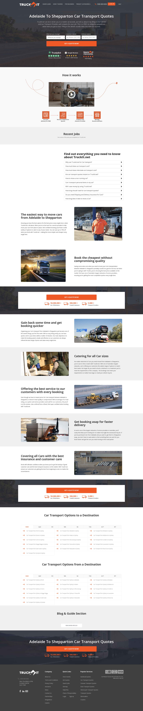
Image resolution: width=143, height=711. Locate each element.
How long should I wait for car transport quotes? (82, 191)
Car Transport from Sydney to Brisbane (102, 580)
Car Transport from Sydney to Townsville (70, 593)
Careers (47, 703)
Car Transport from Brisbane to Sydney (102, 531)
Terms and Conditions (51, 680)
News (46, 690)
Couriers (83, 700)
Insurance (48, 686)
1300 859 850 (101, 4)
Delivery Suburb (86, 34)
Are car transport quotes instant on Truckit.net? (81, 174)
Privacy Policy (49, 683)
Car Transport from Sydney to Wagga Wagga (37, 593)
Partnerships (48, 696)
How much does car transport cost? (77, 166)
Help (119, 4)
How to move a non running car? (76, 178)
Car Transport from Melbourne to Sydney (103, 535)
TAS (90, 527)
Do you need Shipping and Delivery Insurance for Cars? (84, 195)
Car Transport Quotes (87, 680)
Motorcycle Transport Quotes (89, 690)
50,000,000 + (56, 303)
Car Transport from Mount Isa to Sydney (103, 548)
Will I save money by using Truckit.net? (78, 186)
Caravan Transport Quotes (88, 683)
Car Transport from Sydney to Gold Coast (36, 598)
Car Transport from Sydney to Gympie (35, 602)
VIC (52, 527)
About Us (47, 677)
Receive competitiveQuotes (63, 120)
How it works (66, 677)
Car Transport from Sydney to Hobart (69, 584)
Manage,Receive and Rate (97, 120)
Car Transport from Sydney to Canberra (103, 589)
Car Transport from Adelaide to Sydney (69, 531)
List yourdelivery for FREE (46, 120)
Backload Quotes (86, 677)
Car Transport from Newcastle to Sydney (70, 548)
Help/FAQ (65, 690)
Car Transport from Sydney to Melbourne (103, 584)
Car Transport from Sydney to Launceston (103, 593)
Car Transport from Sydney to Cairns (35, 589)
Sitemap (65, 686)
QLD (39, 527)
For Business (69, 4)
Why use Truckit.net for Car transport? (78, 162)
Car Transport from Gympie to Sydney (35, 553)
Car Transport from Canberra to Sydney (103, 540)
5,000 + (91, 303)
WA (65, 527)
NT (115, 527)
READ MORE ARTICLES (71, 625)
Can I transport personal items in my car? (79, 182)
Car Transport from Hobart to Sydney (69, 535)
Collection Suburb (71, 34)
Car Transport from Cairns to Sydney (35, 540)
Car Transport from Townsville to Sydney (70, 544)
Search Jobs (47, 4)
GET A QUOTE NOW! (71, 44)
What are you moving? (53, 34)
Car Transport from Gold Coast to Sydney (36, 548)
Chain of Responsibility (69, 693)
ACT (102, 527)
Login (64, 696)
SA (77, 527)
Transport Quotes (86, 693)
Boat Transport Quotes (87, 686)
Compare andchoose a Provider (80, 120)
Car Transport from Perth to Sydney (35, 531)
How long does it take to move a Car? (78, 199)
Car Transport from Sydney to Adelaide (69, 580)
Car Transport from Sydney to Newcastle (70, 598)
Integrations (48, 700)
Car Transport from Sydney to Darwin (35, 584)
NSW (27, 527)
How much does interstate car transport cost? (81, 170)
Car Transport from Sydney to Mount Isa (103, 598)
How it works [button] (58, 4)
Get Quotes (66, 680)
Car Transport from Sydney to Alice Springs (70, 589)
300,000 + (74, 303)
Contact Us (48, 693)
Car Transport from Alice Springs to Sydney (70, 540)
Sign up (71, 696)
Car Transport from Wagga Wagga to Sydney (37, 544)
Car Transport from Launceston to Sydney (103, 544)
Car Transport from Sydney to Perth (35, 580)
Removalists (84, 696)
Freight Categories (83, 4)
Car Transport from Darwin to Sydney (35, 535)
